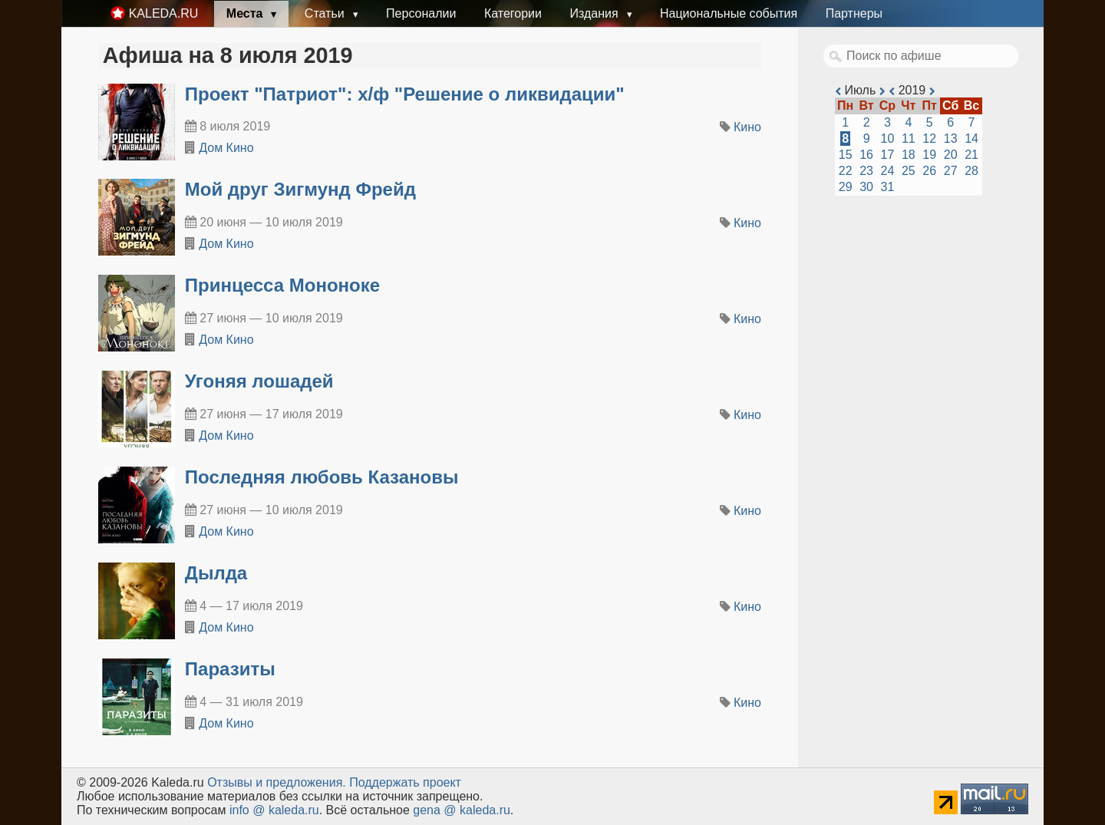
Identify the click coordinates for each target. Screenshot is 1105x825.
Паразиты (230, 668)
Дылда (216, 573)
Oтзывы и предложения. (276, 782)
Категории (513, 13)
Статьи (326, 13)
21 (971, 154)
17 (888, 154)
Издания (595, 13)
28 (971, 170)
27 (951, 170)
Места (246, 13)
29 (846, 186)
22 (846, 170)
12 (929, 138)
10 (888, 138)
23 (866, 170)
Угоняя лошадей (259, 381)
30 (866, 186)
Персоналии (421, 13)
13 (951, 138)
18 (908, 154)
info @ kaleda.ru (274, 810)
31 (888, 186)
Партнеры (854, 13)
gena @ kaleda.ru (461, 810)
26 (929, 170)
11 (908, 138)
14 (971, 138)
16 (866, 154)
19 (929, 154)
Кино (747, 127)
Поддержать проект (405, 782)
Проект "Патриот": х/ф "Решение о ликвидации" (405, 94)
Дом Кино (226, 147)
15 (846, 154)
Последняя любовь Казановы (322, 477)
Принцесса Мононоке (282, 285)
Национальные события (728, 13)
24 (888, 170)
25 (908, 170)
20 (951, 154)
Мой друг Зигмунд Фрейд (300, 189)
